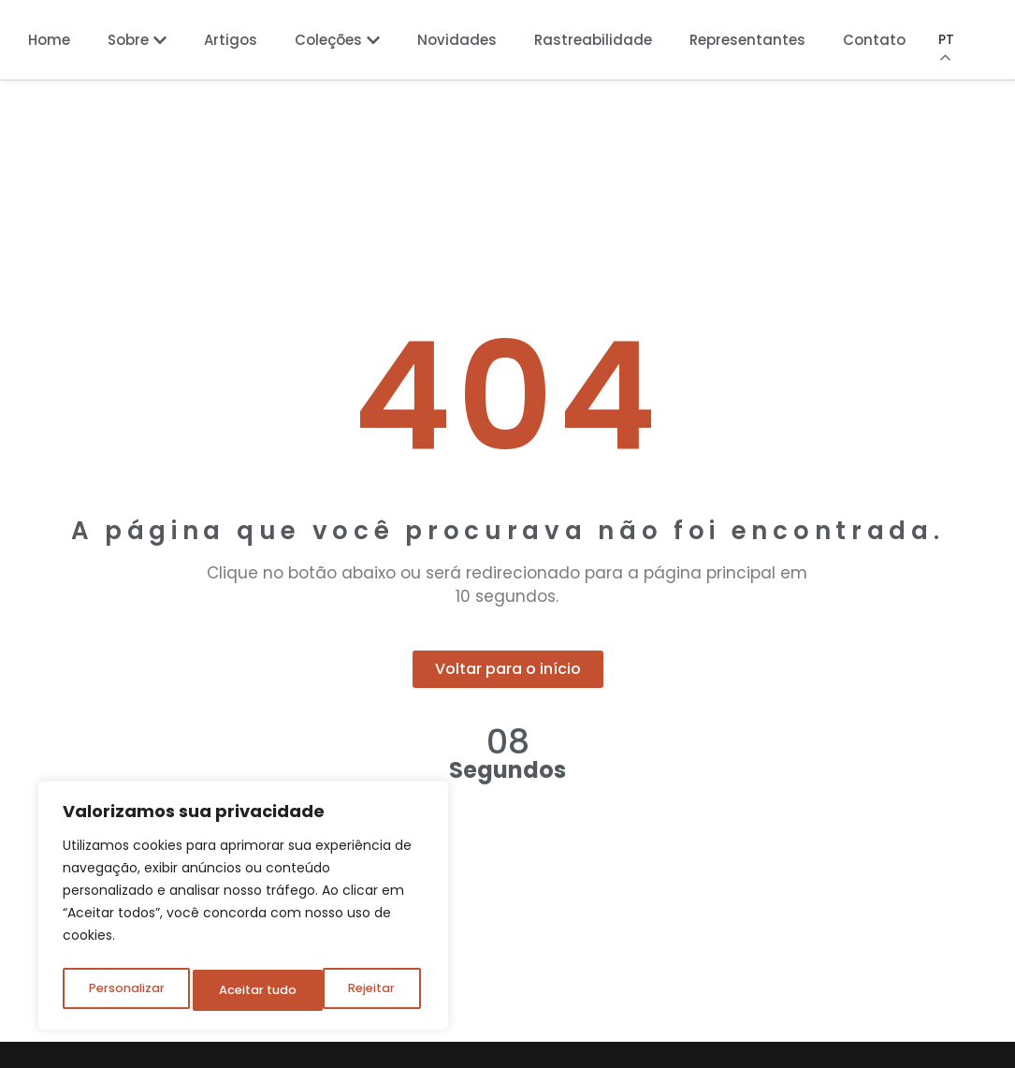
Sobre (137, 40)
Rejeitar (242, 990)
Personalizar (125, 990)
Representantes (747, 40)
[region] (243, 910)
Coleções (337, 40)
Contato (874, 40)
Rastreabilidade (593, 40)
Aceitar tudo (360, 990)
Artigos (230, 40)
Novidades (457, 40)
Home (49, 40)
